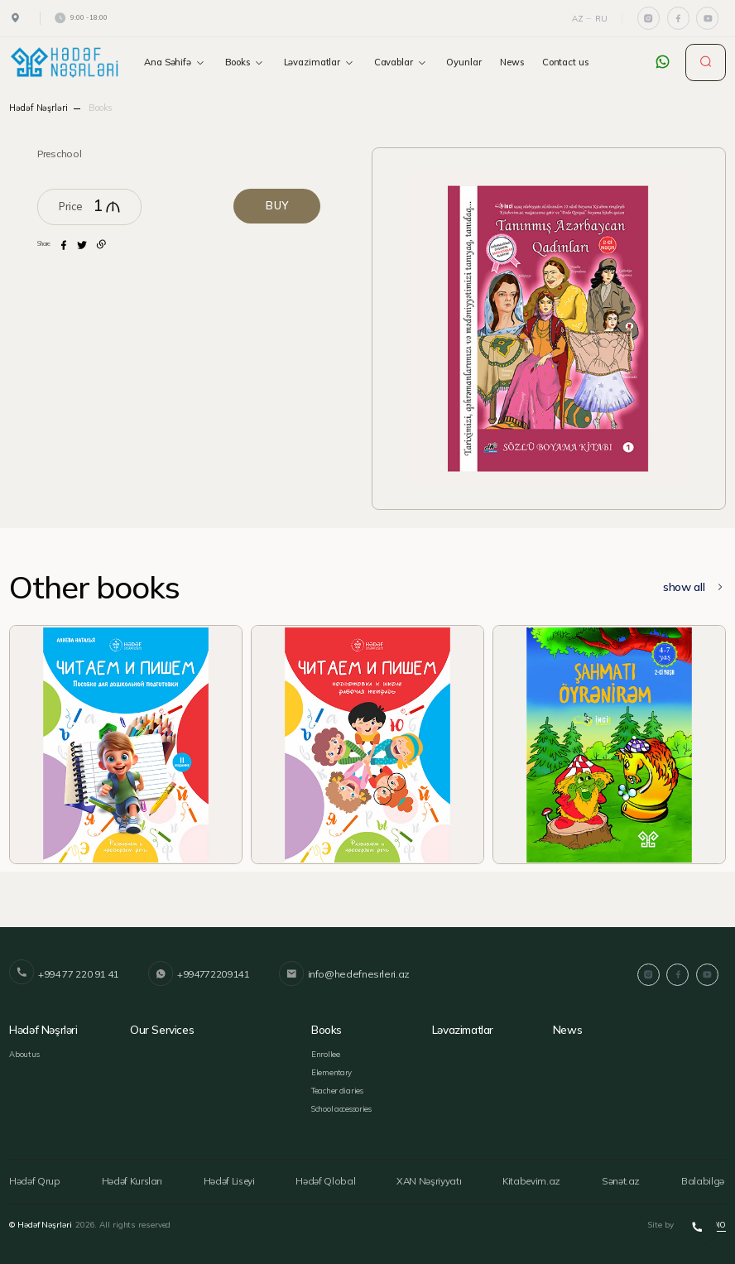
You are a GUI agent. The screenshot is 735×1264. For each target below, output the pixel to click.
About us (24, 1053)
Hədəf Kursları (131, 1178)
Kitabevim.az (535, 1178)
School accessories (340, 1106)
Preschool (59, 153)
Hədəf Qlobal (327, 1178)
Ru (601, 18)
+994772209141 (197, 974)
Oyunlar (463, 62)
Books (245, 62)
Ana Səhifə (175, 62)
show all (694, 586)
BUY (279, 206)
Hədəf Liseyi (231, 1178)
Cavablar (401, 62)
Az (578, 18)
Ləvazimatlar (320, 62)
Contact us (565, 62)
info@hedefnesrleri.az (340, 974)
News (512, 62)
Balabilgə (707, 1178)
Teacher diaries (336, 1088)
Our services (161, 1028)
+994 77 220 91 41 (63, 973)
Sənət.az (625, 1178)
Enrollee (325, 1053)
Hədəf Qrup (32, 1178)
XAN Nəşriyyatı (432, 1178)
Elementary (330, 1070)
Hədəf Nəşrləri (38, 107)
